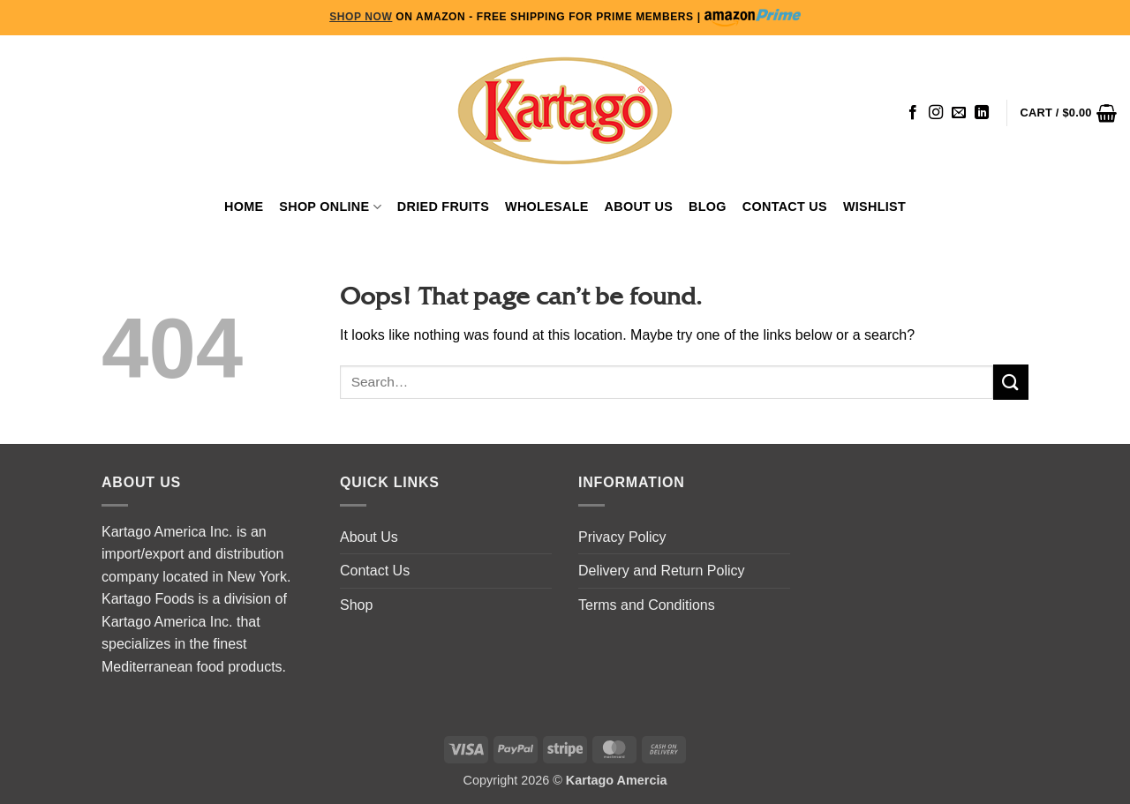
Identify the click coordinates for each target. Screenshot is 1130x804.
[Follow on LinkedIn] (982, 113)
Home (243, 206)
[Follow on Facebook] (913, 113)
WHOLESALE (547, 206)
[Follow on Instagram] (936, 113)
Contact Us (784, 206)
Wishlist (874, 206)
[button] (1068, 113)
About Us (639, 206)
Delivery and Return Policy (661, 570)
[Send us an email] (959, 113)
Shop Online (330, 207)
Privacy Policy (622, 537)
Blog (708, 206)
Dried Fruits (443, 206)
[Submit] (1010, 381)
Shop (356, 604)
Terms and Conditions (646, 604)
